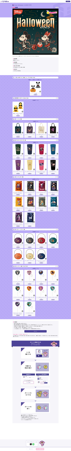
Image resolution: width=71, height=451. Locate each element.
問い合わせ (35, 331)
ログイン (68, 1)
